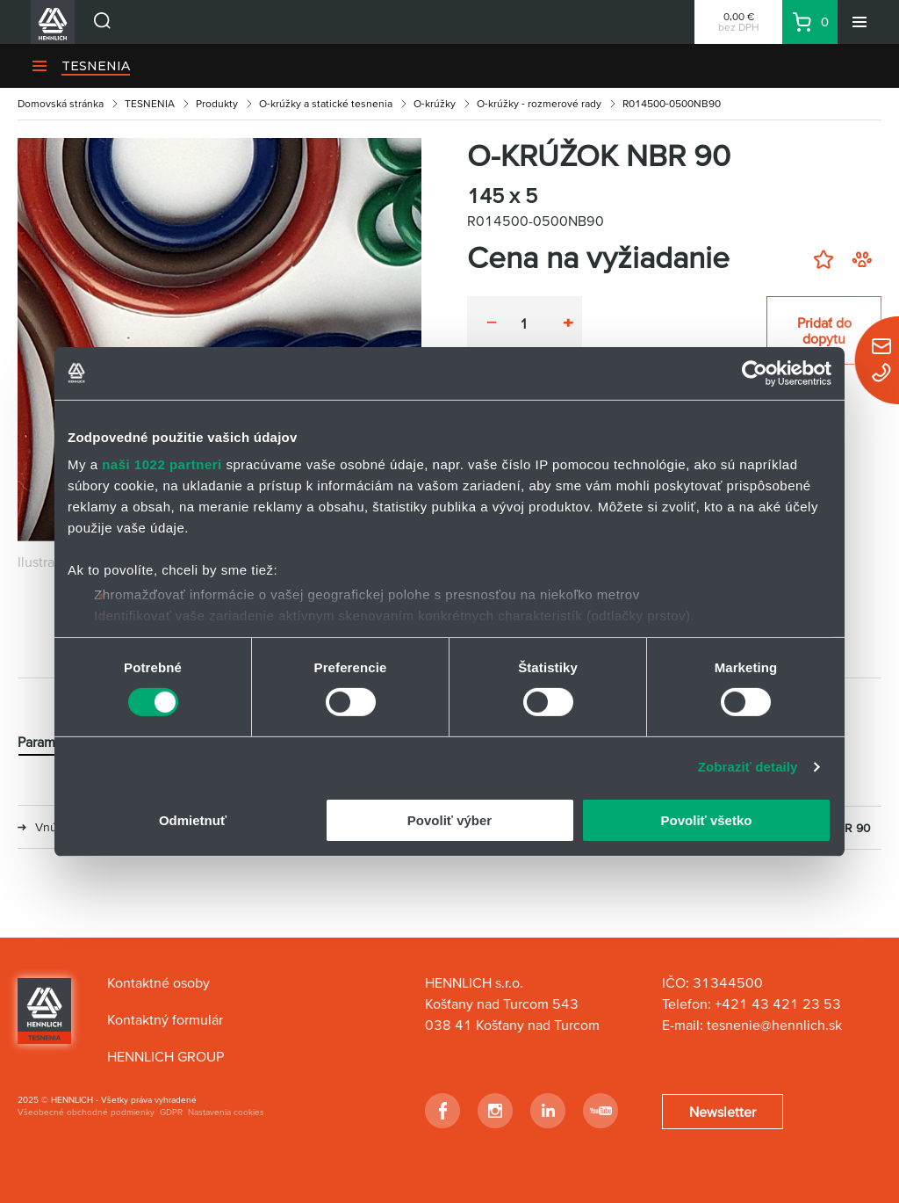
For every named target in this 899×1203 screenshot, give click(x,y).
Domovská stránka (61, 103)
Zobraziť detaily (748, 766)
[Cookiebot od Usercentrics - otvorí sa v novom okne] (754, 372)
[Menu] (859, 22)
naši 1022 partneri (162, 464)
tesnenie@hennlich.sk (776, 1025)
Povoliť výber (449, 820)
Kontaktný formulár (165, 1019)
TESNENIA (95, 66)
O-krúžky (435, 103)
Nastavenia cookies (226, 1112)
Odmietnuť (193, 820)
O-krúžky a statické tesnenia (325, 103)
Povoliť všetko (706, 820)
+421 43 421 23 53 (778, 1003)
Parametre (49, 742)
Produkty (217, 103)
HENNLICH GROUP (165, 1056)
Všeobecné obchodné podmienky (86, 1112)
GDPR (171, 1112)
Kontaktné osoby (158, 982)
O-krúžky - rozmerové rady (539, 103)
